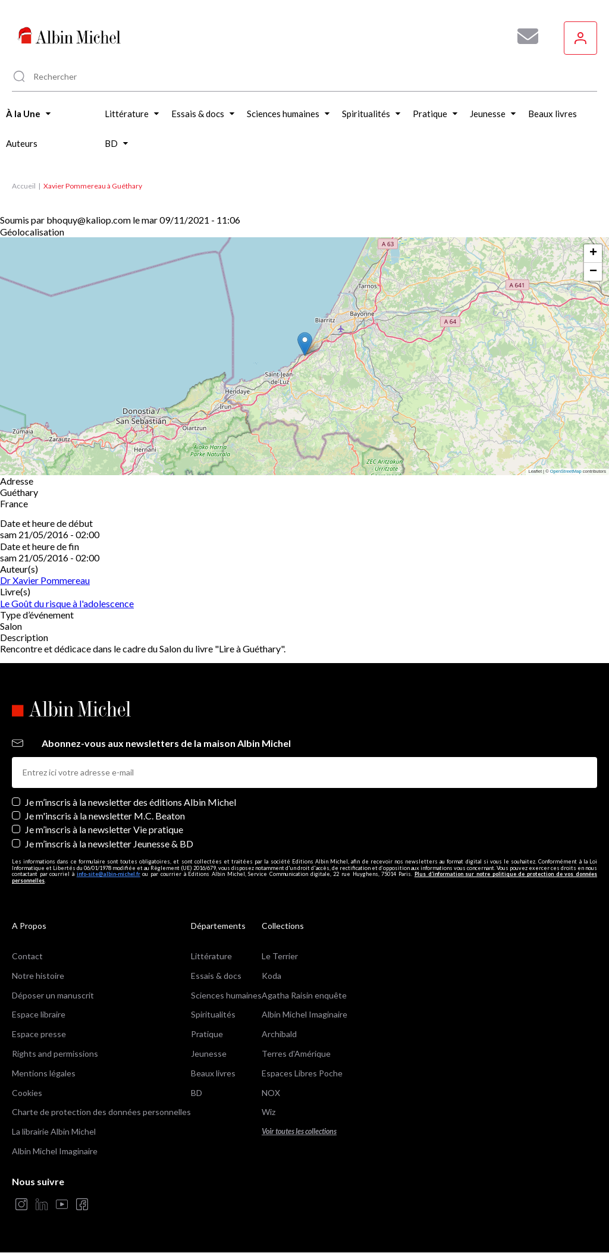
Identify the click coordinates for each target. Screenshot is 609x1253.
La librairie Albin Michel (54, 1131)
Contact (27, 956)
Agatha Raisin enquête (304, 995)
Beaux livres (213, 1073)
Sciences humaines (226, 995)
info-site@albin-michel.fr (108, 874)
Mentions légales (44, 1073)
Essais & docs (216, 976)
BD (196, 1093)
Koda (271, 976)
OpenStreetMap (566, 471)
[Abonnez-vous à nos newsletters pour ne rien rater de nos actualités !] (523, 36)
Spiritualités (213, 1014)
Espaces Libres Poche (302, 1073)
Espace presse (39, 1034)
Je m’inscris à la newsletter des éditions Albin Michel (130, 802)
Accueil (24, 185)
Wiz (268, 1112)
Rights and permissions (55, 1053)
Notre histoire (38, 976)
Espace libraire (38, 1014)
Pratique (207, 1034)
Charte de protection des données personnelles (101, 1112)
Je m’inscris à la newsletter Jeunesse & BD (109, 843)
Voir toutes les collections (299, 1131)
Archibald (279, 1034)
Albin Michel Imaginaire (55, 1151)
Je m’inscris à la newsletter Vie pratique (104, 829)
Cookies (27, 1093)
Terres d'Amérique (296, 1053)
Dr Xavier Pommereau (45, 580)
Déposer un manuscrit (53, 995)
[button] (304, 344)
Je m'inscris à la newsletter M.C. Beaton (105, 815)
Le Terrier (280, 956)
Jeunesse (209, 1053)
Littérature (211, 956)
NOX (271, 1093)
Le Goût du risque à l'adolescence (67, 603)
